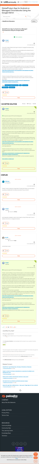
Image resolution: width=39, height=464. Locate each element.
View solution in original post (8, 158)
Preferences (35, 461)
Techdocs (4, 435)
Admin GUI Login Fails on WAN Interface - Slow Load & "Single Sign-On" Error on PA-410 (20, 385)
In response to (13, 211)
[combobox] (14, 16)
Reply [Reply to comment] (18, 168)
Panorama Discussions (7, 368)
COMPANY (5, 400)
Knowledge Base (6, 433)
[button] (35, 454)
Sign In (30, 1)
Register (26, 1)
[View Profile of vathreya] (7, 181)
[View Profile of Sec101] (6, 237)
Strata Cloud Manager (7, 374)
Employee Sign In (35, 1)
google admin (11, 87)
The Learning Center (7, 430)
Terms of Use (5, 415)
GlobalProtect (5, 87)
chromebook (25, 85)
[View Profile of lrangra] (7, 40)
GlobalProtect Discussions (9, 21)
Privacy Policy (5, 412)
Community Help (6, 428)
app (20, 85)
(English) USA (21, 2)
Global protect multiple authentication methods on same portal (15, 376)
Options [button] (33, 21)
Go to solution (19, 37)
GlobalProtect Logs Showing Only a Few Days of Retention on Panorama (17, 366)
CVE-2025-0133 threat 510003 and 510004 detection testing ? (15, 381)
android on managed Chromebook (11, 85)
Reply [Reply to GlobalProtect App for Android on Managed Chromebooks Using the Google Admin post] (18, 97)
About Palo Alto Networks (8, 402)
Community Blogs (6, 425)
